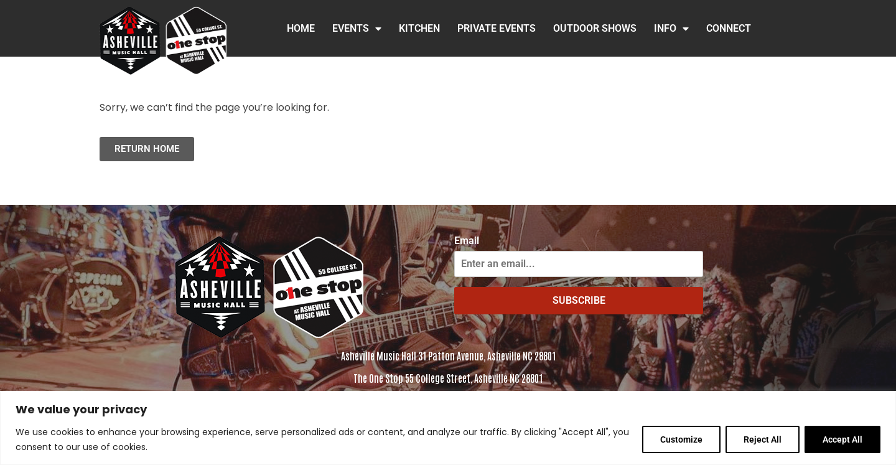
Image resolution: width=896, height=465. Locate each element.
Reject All (763, 439)
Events (356, 28)
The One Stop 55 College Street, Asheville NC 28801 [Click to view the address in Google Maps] (448, 378)
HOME (301, 28)
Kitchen (419, 28)
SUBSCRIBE (579, 300)
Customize (681, 439)
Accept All (842, 439)
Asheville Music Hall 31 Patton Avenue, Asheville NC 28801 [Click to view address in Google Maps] (448, 355)
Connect (728, 28)
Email (466, 241)
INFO (671, 28)
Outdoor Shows (595, 28)
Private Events (496, 28)
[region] (448, 428)
